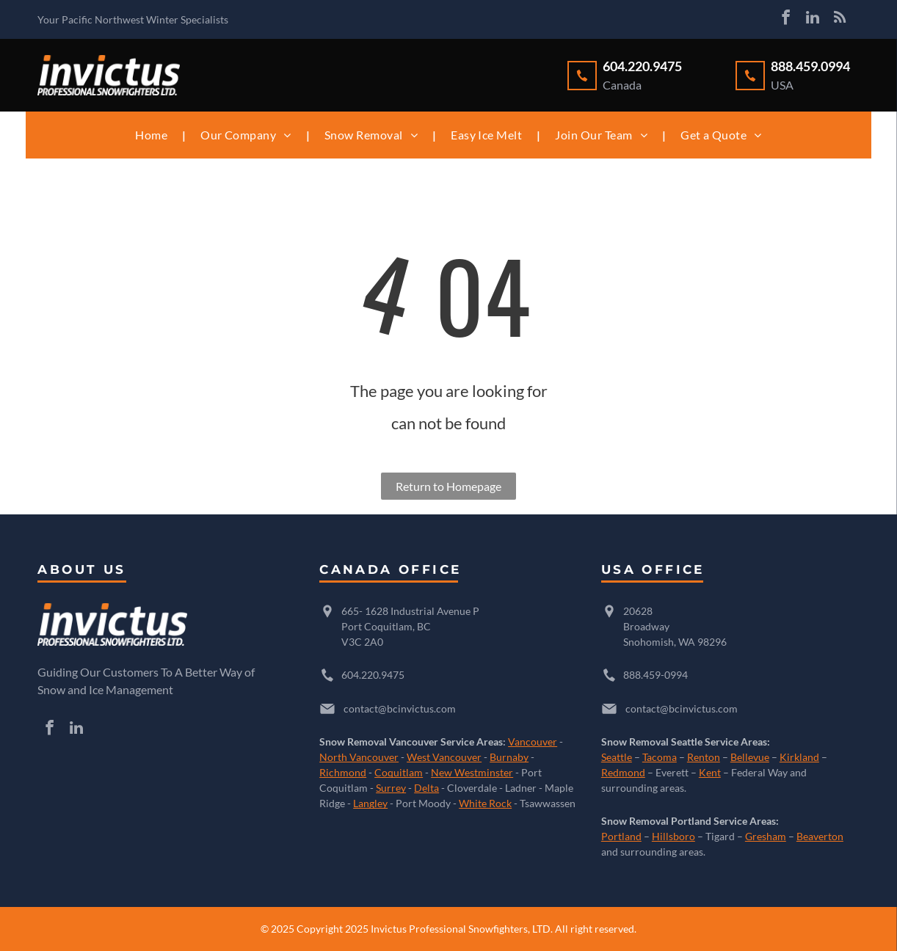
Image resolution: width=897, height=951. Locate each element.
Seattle (616, 757)
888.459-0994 (655, 674)
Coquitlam (398, 772)
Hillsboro (673, 836)
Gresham (765, 836)
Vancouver (532, 741)
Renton (703, 757)
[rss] (839, 19)
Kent (710, 772)
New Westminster (472, 772)
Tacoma (659, 757)
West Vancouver (444, 757)
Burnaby (509, 757)
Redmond (623, 772)
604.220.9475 (372, 674)
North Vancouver (359, 757)
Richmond (342, 772)
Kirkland (799, 757)
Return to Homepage (448, 486)
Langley (370, 803)
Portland (621, 836)
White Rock (485, 803)
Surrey (391, 787)
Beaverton (819, 836)
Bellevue (749, 757)
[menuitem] (153, 135)
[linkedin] (812, 19)
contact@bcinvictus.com (400, 708)
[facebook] (785, 19)
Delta (426, 787)
